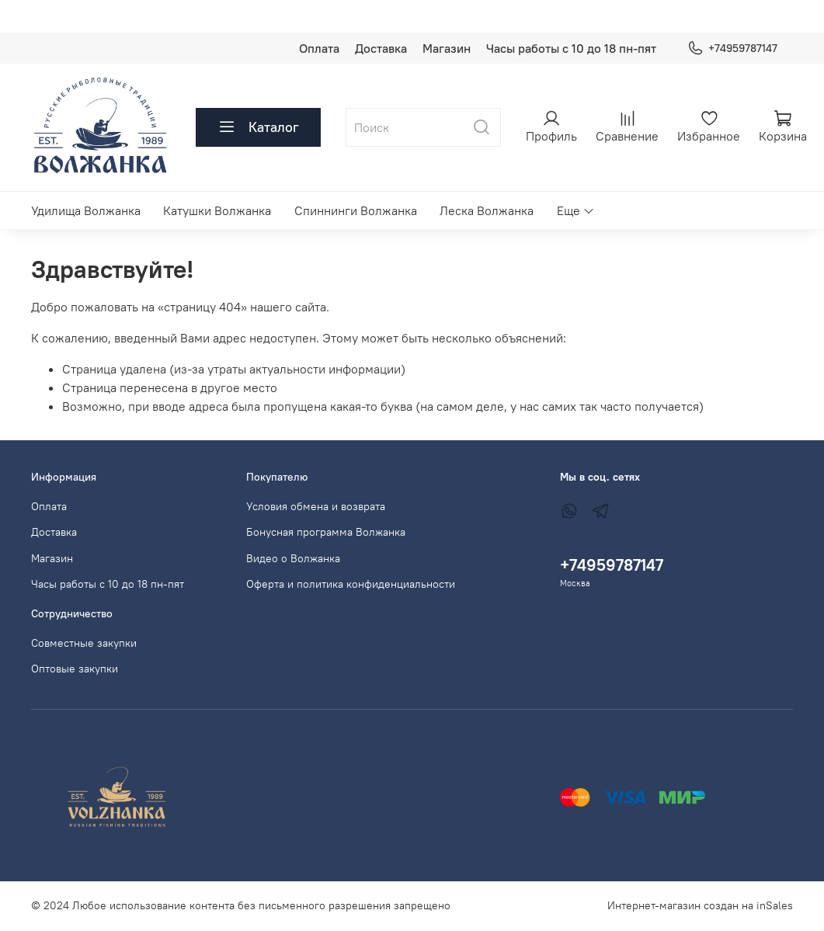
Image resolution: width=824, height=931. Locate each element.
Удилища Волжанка (86, 210)
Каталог (258, 127)
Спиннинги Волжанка (355, 210)
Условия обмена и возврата (315, 506)
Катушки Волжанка (217, 210)
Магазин (446, 48)
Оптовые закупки (74, 669)
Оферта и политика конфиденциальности (350, 584)
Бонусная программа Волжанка (325, 532)
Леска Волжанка (487, 210)
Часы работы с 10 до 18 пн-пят (571, 48)
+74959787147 (732, 48)
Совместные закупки (84, 643)
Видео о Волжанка (293, 558)
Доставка (381, 48)
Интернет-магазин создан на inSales (700, 905)
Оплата (319, 48)
